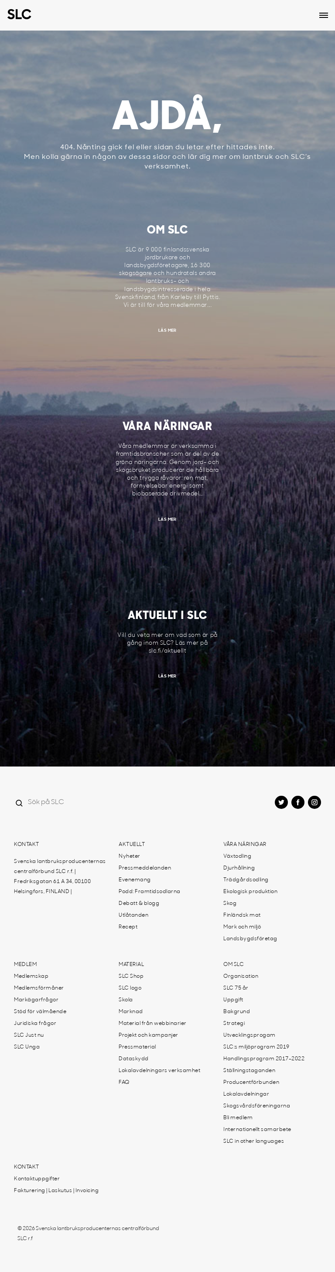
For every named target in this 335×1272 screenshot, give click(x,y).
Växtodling (237, 856)
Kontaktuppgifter (37, 1179)
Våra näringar (245, 844)
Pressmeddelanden (145, 868)
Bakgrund (236, 1011)
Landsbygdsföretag (250, 939)
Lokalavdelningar (246, 1094)
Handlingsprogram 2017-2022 (263, 1059)
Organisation (240, 976)
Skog (229, 903)
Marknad (131, 1011)
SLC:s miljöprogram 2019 (256, 1047)
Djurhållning (239, 868)
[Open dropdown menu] (323, 15)
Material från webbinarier (153, 1023)
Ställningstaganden (249, 1070)
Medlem (25, 964)
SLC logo (130, 988)
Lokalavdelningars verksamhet (159, 1070)
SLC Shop (131, 976)
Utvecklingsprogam (249, 1035)
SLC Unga (27, 1047)
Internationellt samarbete (257, 1129)
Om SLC (233, 964)
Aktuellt (132, 844)
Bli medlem (238, 1118)
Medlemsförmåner (39, 988)
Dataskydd (134, 1059)
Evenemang (135, 880)
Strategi (234, 1023)
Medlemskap (31, 976)
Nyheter (129, 856)
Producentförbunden (251, 1082)
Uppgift (233, 1000)
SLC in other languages (253, 1141)
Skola (126, 1000)
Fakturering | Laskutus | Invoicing (56, 1190)
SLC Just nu (29, 1035)
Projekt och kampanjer (148, 1035)
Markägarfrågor (36, 1000)
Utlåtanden (133, 915)
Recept (128, 927)
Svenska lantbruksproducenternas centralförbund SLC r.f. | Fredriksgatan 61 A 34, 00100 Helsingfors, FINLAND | (60, 876)
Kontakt (26, 844)
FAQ (124, 1082)
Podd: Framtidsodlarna (150, 891)
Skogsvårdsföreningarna (256, 1106)
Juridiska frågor (35, 1023)
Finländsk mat (242, 915)
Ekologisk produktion (250, 891)
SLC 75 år (236, 988)
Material (131, 964)
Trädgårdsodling (246, 880)
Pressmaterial (137, 1047)
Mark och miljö (242, 927)
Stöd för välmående (40, 1011)
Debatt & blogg (139, 903)
